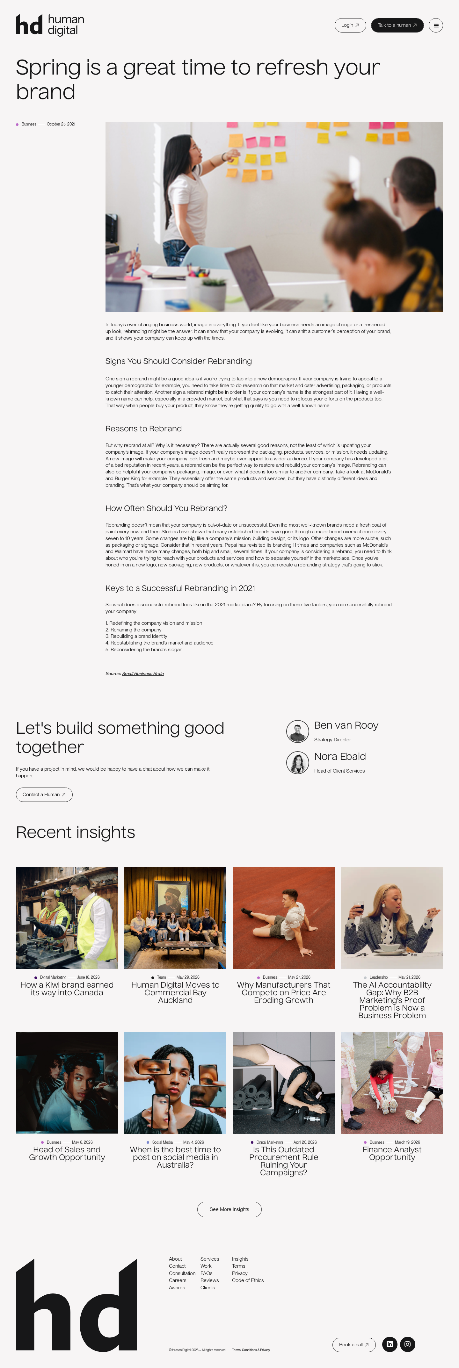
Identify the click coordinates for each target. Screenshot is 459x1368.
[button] (436, 25)
